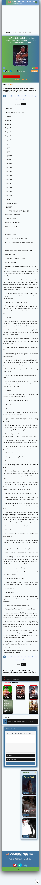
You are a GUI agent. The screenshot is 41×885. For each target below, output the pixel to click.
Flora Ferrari (10, 84)
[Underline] (13, 733)
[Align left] (16, 733)
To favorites (21, 71)
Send (20, 763)
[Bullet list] (24, 733)
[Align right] (21, 733)
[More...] (30, 733)
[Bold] (8, 733)
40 (20, 99)
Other (16, 32)
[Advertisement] (20, 16)
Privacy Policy (18, 858)
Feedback (11, 858)
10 (36, 96)
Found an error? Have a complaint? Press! (17, 678)
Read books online (9, 32)
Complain (34, 71)
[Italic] (10, 733)
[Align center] (18, 733)
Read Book (11, 77)
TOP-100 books (28, 858)
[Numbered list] (27, 733)
